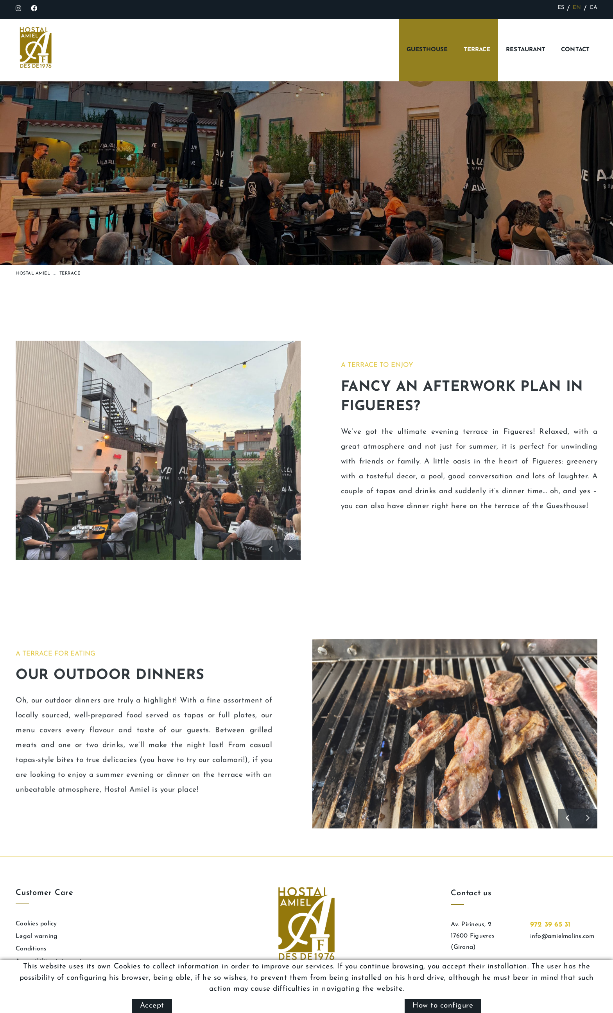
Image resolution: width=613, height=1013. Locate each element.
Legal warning (36, 936)
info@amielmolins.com (562, 936)
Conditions (31, 949)
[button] (271, 656)
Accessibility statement (49, 961)
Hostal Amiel (33, 273)
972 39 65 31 (550, 925)
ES (561, 8)
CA (594, 8)
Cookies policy (36, 924)
